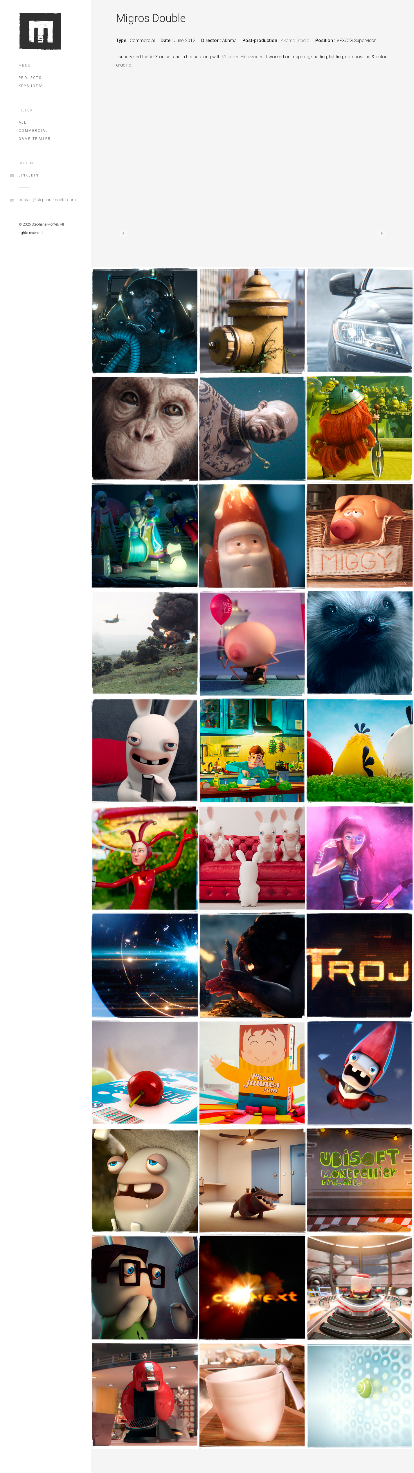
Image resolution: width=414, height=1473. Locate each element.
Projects (30, 78)
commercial (33, 131)
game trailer (35, 139)
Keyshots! (31, 86)
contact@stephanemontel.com (46, 199)
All (22, 122)
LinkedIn (29, 175)
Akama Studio (295, 40)
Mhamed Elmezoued (243, 57)
